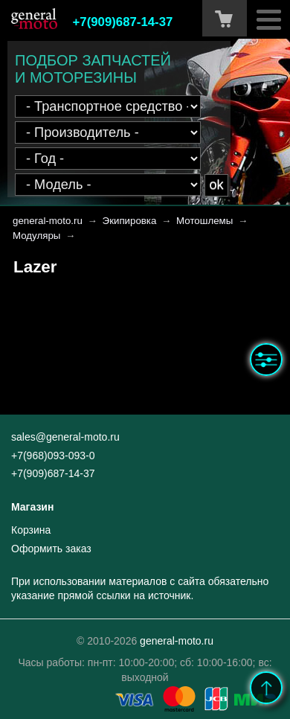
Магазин (32, 507)
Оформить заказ (51, 549)
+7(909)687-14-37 (123, 22)
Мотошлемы (204, 220)
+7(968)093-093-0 (52, 455)
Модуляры (36, 235)
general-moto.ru (48, 220)
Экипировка (130, 220)
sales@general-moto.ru (65, 437)
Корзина (31, 530)
